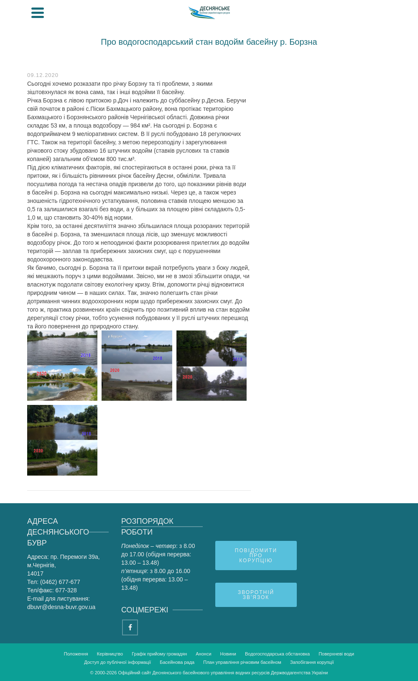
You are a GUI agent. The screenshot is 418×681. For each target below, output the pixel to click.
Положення (76, 653)
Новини (228, 653)
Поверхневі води (336, 653)
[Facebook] (130, 627)
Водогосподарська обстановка (277, 653)
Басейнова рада (177, 662)
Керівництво (110, 653)
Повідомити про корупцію (256, 555)
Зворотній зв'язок (256, 594)
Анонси (203, 653)
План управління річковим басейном (242, 662)
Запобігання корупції (312, 662)
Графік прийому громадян (159, 653)
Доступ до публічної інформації (117, 662)
